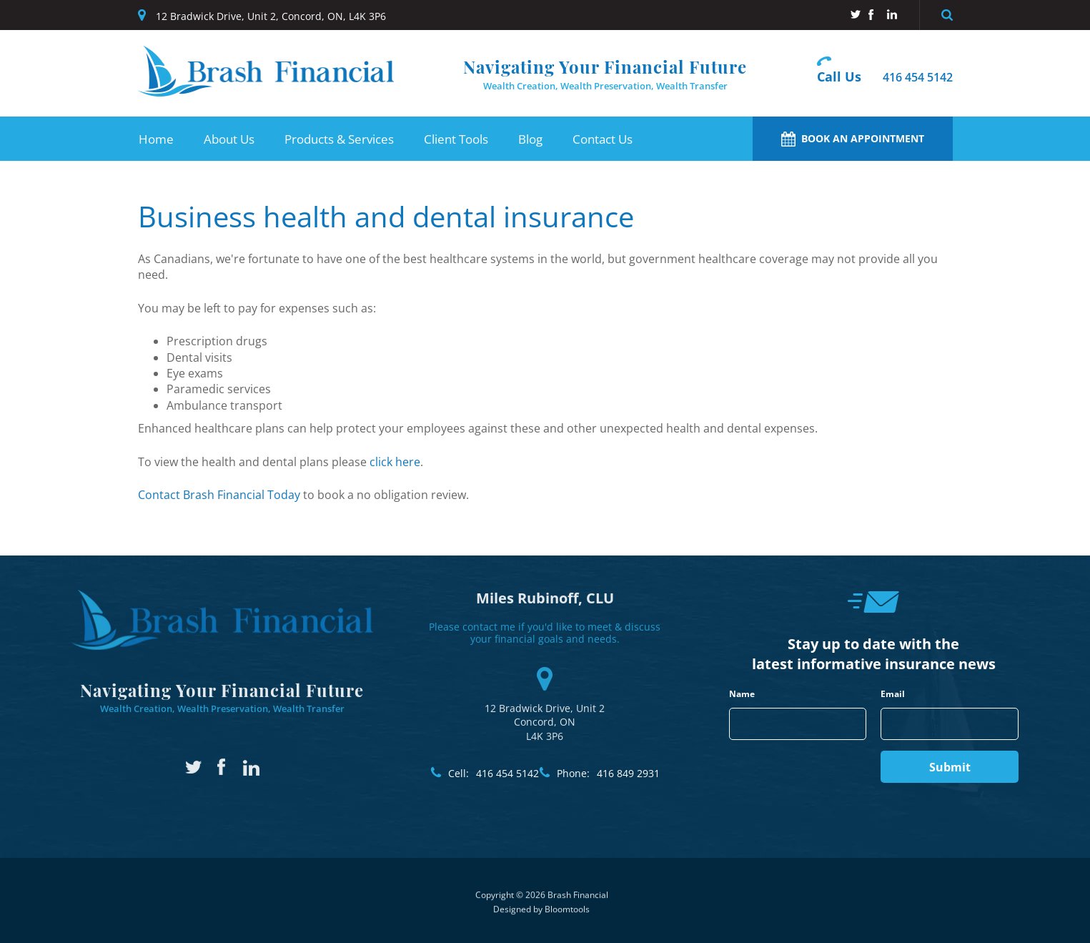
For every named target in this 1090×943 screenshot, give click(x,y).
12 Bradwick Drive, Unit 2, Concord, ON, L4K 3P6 (271, 16)
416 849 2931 (608, 773)
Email (893, 694)
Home (156, 139)
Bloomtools (567, 915)
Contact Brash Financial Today (219, 495)
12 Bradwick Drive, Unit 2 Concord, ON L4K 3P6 (545, 698)
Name (742, 694)
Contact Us (603, 139)
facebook (873, 14)
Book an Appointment (852, 139)
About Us (229, 139)
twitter (855, 14)
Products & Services (339, 139)
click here (395, 462)
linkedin (892, 14)
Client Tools (456, 139)
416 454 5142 (918, 77)
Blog (530, 139)
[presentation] (798, 768)
